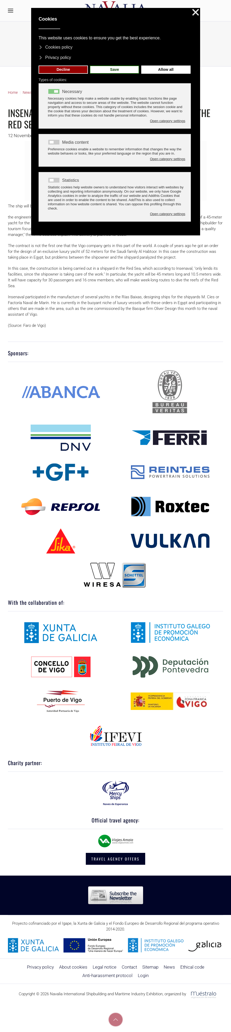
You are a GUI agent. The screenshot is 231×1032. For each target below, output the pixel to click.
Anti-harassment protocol (107, 975)
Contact (129, 967)
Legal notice (104, 967)
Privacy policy (40, 967)
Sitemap (150, 967)
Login (143, 975)
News (169, 967)
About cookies (73, 967)
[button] (10, 10)
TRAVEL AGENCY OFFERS (115, 859)
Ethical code (192, 967)
